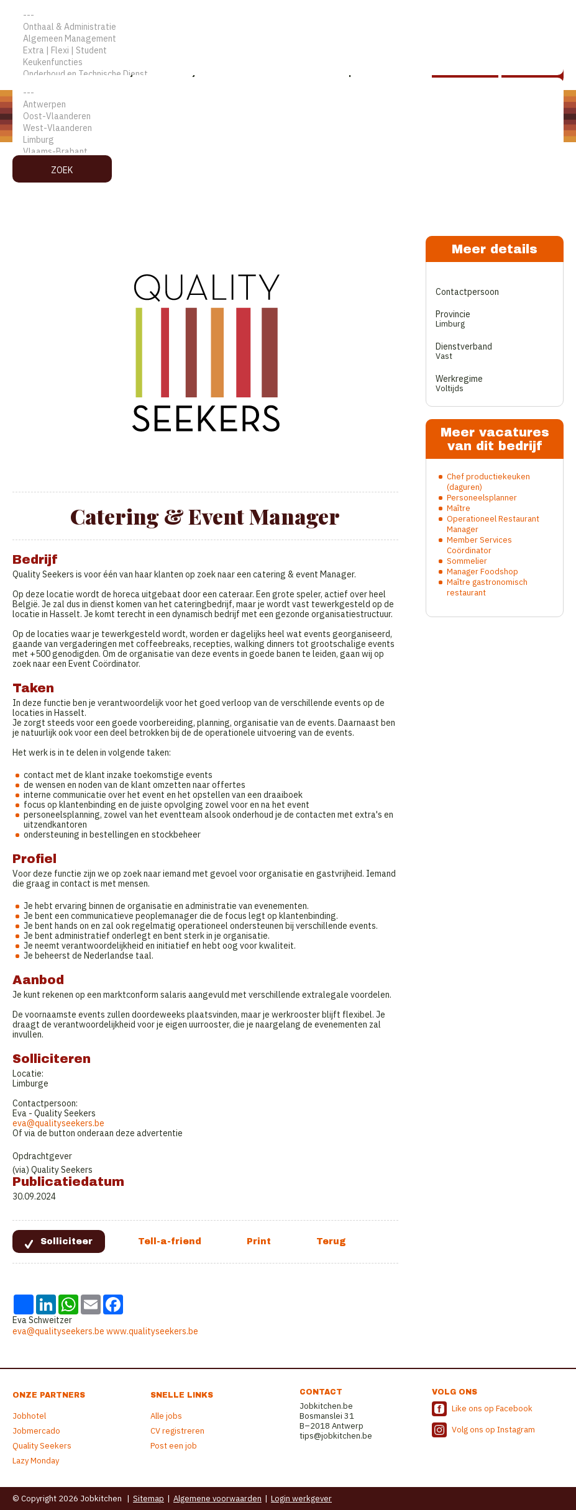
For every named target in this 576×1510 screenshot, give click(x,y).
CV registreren (177, 1431)
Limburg (288, 140)
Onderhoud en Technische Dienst (288, 74)
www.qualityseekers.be (152, 1331)
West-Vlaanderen (288, 128)
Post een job (173, 1445)
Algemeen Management (288, 39)
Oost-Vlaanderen (288, 116)
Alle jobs (166, 1416)
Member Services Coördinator (479, 545)
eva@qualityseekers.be (58, 1123)
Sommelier (467, 561)
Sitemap (148, 1498)
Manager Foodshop (482, 571)
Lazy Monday (35, 1460)
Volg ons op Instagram (493, 1429)
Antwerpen (288, 105)
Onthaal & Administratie (288, 27)
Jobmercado (36, 1431)
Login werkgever (301, 1498)
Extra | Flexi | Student (288, 51)
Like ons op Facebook (492, 1408)
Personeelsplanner (482, 497)
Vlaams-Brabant (288, 152)
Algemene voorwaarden (217, 1498)
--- (288, 15)
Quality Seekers (41, 1445)
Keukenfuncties (288, 62)
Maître (458, 508)
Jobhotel (29, 1416)
